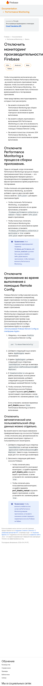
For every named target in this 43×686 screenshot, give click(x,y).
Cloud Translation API (13, 26)
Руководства (6, 665)
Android (18, 65)
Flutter (10, 69)
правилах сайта (35, 535)
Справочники (6, 668)
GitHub (4, 678)
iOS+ (7, 65)
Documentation (9, 8)
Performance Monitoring (17, 12)
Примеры (5, 671)
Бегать (27, 39)
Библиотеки (6, 674)
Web (27, 65)
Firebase (7, 37)
